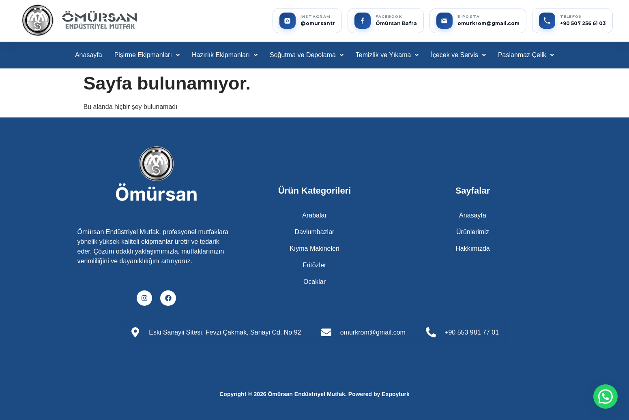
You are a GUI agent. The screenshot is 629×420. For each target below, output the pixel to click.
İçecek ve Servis (458, 54)
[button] (147, 55)
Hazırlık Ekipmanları (225, 54)
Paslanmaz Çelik (526, 54)
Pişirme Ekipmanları (147, 54)
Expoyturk (395, 394)
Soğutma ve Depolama (306, 54)
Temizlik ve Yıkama (387, 54)
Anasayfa (88, 54)
